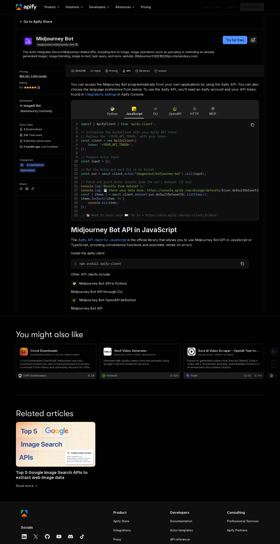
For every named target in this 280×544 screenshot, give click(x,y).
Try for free (235, 40)
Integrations (122, 530)
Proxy (117, 539)
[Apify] (26, 7)
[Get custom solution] (211, 7)
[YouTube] (59, 536)
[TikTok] (82, 536)
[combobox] (253, 40)
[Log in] (231, 7)
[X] (35, 536)
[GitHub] (47, 536)
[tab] (78, 71)
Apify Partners (237, 530)
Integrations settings (100, 94)
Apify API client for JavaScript (102, 240)
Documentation (181, 521)
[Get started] (252, 7)
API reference (180, 539)
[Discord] (70, 536)
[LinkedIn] (24, 536)
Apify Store (121, 521)
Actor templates (181, 530)
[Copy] (57, 44)
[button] (129, 512)
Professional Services (243, 521)
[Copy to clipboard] (252, 125)
